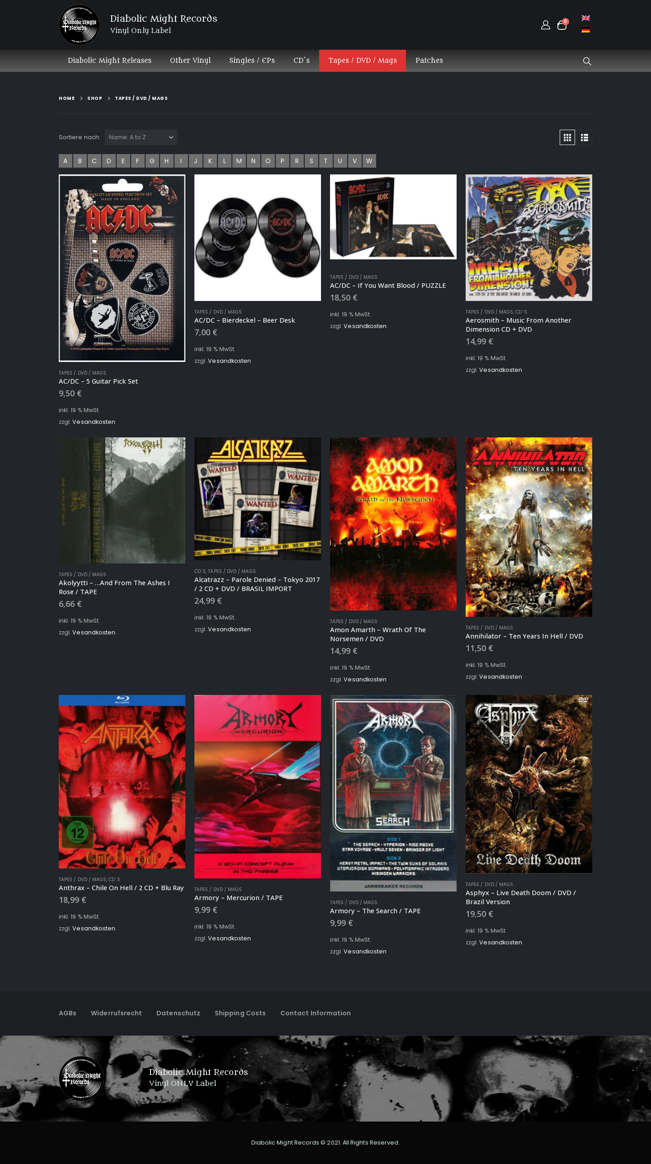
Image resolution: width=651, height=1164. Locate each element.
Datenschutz (178, 1013)
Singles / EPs (252, 61)
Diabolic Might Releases (109, 61)
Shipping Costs (240, 1013)
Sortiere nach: (79, 137)
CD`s (301, 61)
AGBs (67, 1013)
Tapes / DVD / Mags (362, 61)
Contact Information (315, 1013)
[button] (587, 61)
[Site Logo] (79, 25)
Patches (429, 61)
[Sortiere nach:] (141, 137)
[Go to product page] (122, 268)
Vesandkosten (93, 422)
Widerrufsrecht (116, 1013)
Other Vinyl (190, 61)
